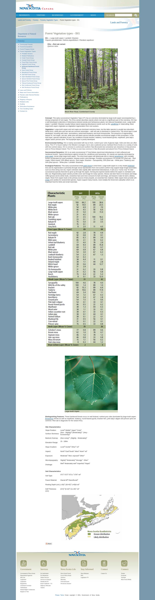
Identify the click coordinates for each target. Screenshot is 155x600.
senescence (118, 156)
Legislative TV (85, 577)
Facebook (123, 575)
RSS (82, 575)
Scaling (22, 104)
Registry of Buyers (26, 99)
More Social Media (126, 579)
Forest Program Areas (27, 49)
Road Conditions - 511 (46, 583)
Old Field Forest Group (28, 74)
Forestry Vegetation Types (49, 20)
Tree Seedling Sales (26, 108)
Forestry (35, 20)
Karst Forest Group (27, 70)
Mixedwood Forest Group (29, 72)
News (93, 15)
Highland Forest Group (28, 64)
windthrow (114, 124)
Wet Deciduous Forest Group (30, 87)
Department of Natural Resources (27, 35)
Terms (62, 595)
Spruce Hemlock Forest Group (31, 79)
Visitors (41, 15)
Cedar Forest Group (28, 58)
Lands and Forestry (24, 20)
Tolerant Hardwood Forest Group (31, 83)
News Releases (85, 573)
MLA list (22, 577)
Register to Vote (24, 591)
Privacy (57, 595)
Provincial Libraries (66, 583)
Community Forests (26, 44)
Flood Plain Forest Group (29, 62)
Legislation (23, 581)
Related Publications (28, 56)
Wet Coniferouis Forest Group (31, 85)
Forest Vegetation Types (28, 51)
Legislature (23, 579)
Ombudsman (23, 587)
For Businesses (44, 575)
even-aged (49, 156)
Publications (24, 97)
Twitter (123, 573)
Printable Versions (27, 53)
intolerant (131, 166)
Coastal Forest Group (28, 60)
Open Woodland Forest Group (31, 76)
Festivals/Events (65, 581)
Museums (63, 579)
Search (110, 15)
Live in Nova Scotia (66, 575)
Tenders (43, 587)
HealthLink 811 (45, 581)
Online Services (45, 577)
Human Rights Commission (27, 589)
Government (76, 15)
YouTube (123, 577)
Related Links (24, 102)
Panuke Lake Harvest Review (29, 95)
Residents (24, 15)
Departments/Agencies (26, 575)
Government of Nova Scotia (27, 573)
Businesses (57, 15)
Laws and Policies (26, 90)
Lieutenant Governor (25, 585)
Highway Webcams (46, 585)
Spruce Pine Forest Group (29, 81)
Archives (63, 577)
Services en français (46, 579)
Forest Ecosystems (26, 46)
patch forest (87, 166)
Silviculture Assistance (27, 106)
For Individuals (45, 573)
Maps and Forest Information (29, 92)
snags (47, 180)
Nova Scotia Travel (66, 573)
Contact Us (23, 111)
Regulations (23, 583)
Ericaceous (49, 419)
